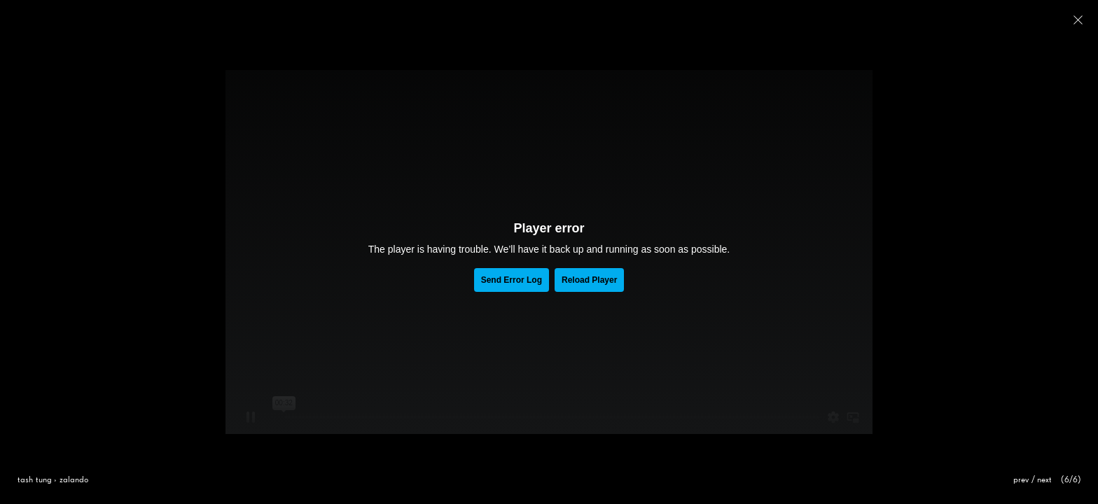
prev (1021, 480)
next (1044, 480)
